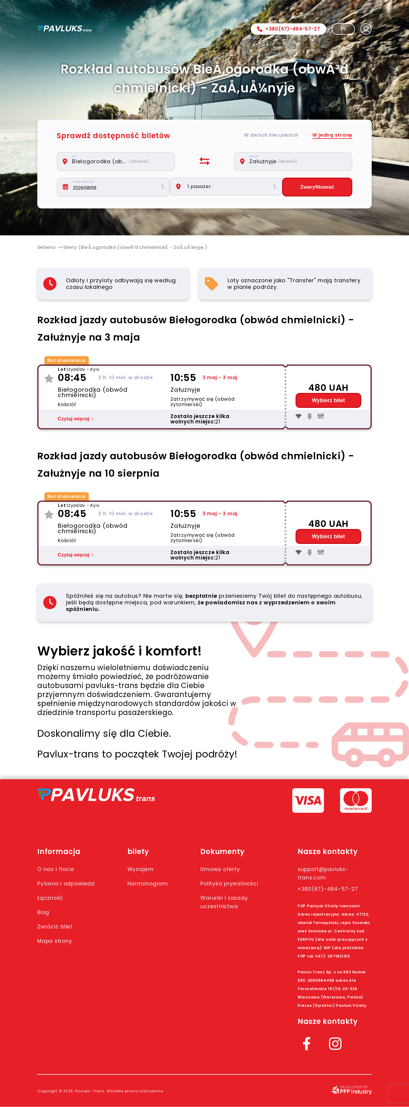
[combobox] (119, 161)
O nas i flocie (58, 869)
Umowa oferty (227, 869)
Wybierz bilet (328, 401)
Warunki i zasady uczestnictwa (232, 910)
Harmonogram (154, 883)
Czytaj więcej (73, 419)
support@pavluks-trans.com (328, 873)
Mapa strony (57, 949)
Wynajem (145, 869)
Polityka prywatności (225, 887)
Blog (44, 921)
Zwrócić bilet (57, 935)
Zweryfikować (317, 187)
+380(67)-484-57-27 (288, 28)
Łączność (52, 906)
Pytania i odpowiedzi (55, 887)
